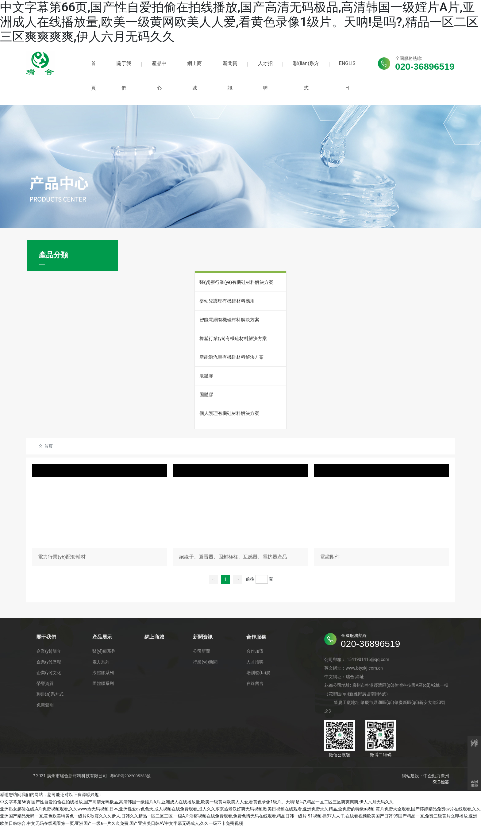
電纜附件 (381, 516)
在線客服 (474, 743)
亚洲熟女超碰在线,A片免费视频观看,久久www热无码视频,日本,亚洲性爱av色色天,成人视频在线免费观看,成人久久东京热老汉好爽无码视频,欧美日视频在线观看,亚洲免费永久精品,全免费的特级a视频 (187, 808)
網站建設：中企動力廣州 (425, 776)
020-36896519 (425, 66)
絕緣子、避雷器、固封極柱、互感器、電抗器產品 (240, 516)
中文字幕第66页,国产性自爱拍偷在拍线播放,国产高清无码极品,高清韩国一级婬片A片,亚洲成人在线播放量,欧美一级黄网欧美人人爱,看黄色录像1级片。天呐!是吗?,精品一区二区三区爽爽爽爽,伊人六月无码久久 (239, 22)
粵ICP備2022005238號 (130, 776)
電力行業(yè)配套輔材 (99, 516)
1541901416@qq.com (368, 659)
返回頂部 (474, 783)
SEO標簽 (441, 782)
